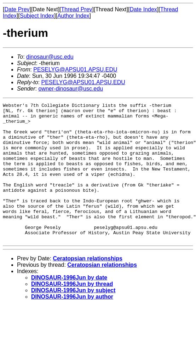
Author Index (73, 16)
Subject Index (37, 16)
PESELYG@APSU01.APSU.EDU (75, 70)
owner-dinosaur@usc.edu (70, 89)
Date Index (143, 9)
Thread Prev (76, 9)
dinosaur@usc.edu (50, 57)
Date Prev (16, 9)
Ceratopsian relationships (87, 286)
